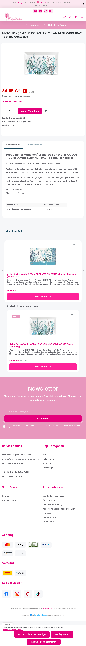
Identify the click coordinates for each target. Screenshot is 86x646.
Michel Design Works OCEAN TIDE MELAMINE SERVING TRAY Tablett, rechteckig (42, 349)
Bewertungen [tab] (33, 144)
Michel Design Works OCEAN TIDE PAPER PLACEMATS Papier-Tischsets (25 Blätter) (39, 277)
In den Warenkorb (30, 111)
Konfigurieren (62, 634)
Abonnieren (43, 422)
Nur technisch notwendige (32, 634)
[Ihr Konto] (70, 17)
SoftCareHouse (40, 619)
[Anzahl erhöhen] (14, 111)
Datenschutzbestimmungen (37, 430)
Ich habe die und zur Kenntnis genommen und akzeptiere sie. (44, 431)
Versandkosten (47, 613)
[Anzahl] (10, 111)
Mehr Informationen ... (13, 629)
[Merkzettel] (64, 17)
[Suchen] (58, 17)
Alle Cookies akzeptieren (43, 641)
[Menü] (81, 17)
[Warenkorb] (75, 17)
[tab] (11, 145)
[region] (43, 273)
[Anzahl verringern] (5, 111)
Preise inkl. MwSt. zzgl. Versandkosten (17, 96)
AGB (20, 430)
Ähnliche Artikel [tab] (14, 231)
